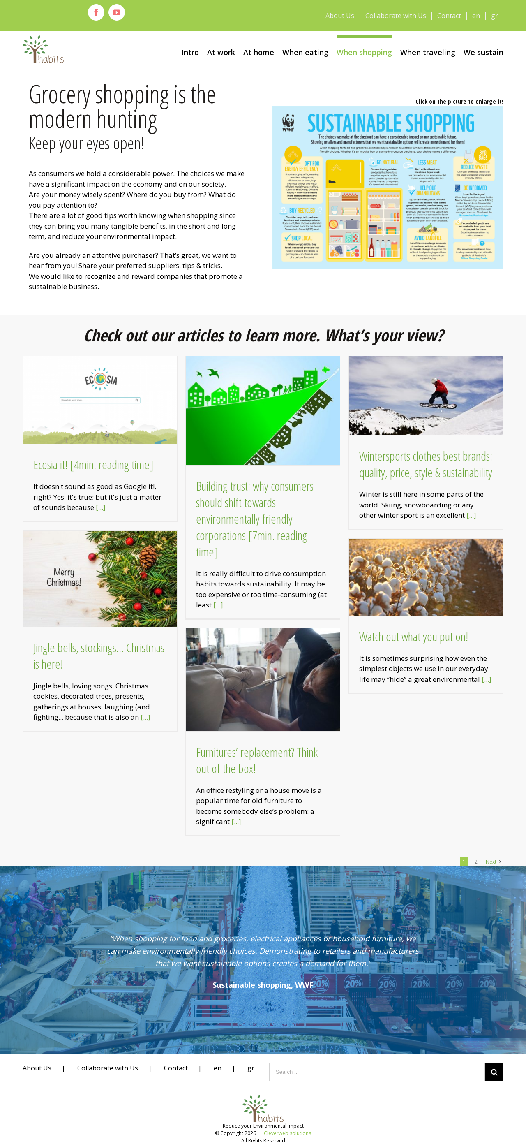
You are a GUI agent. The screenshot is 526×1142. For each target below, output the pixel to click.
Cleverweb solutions (287, 1133)
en (217, 1068)
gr (250, 1068)
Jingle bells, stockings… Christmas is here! (98, 655)
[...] (101, 507)
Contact (176, 1068)
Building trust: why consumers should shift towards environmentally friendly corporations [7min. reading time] (255, 518)
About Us (37, 1068)
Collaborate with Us (107, 1068)
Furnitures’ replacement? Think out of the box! (257, 760)
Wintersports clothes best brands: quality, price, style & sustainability (425, 464)
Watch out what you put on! (413, 636)
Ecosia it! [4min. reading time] (93, 464)
